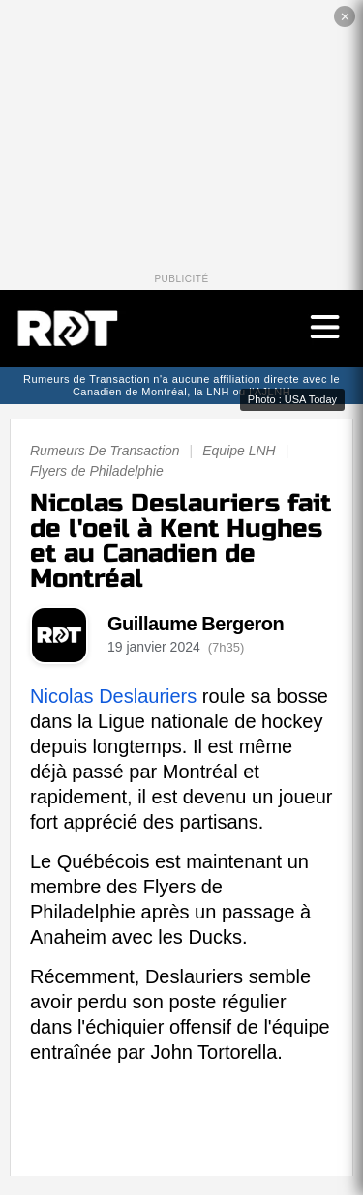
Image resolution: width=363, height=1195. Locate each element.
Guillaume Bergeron (195, 623)
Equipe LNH (239, 450)
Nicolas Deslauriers (113, 696)
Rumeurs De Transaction (105, 450)
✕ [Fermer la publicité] (345, 17)
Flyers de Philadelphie (97, 471)
